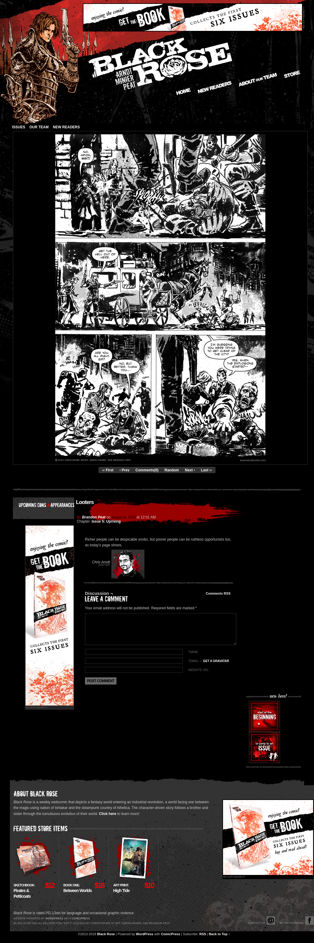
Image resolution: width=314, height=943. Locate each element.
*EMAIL (208, 661)
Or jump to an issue (264, 747)
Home (183, 91)
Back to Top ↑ (219, 934)
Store (292, 74)
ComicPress (170, 934)
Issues (18, 127)
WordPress (144, 934)
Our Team (39, 127)
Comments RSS (218, 593)
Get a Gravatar (216, 661)
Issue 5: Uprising (106, 521)
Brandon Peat (93, 517)
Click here (107, 814)
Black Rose (106, 934)
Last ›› (206, 470)
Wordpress (54, 918)
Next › (190, 470)
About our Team (258, 80)
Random (172, 470)
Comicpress (80, 918)
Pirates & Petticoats (24, 891)
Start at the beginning (264, 716)
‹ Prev (124, 470)
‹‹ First (107, 470)
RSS (202, 934)
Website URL (198, 670)
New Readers (215, 87)
